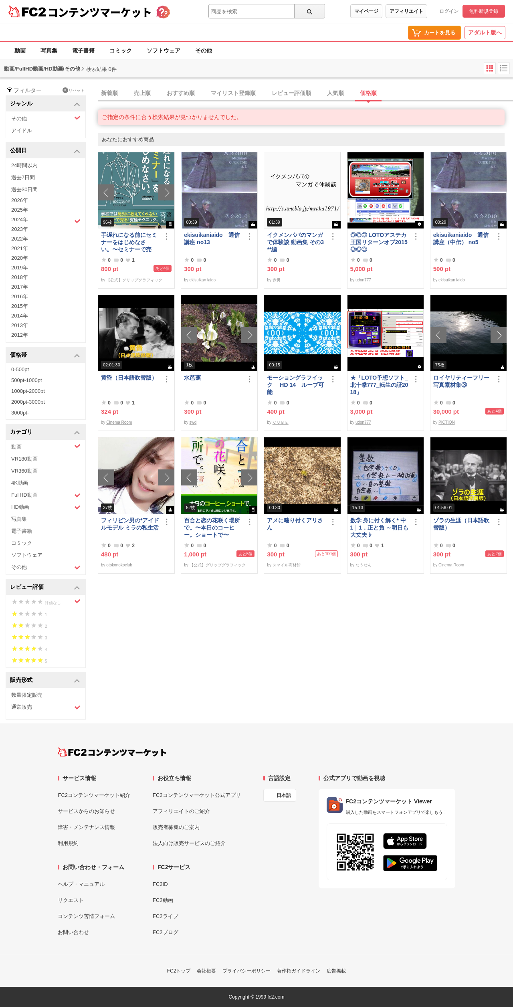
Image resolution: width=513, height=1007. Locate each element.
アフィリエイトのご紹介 (181, 811)
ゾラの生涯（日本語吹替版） (461, 524)
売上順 (142, 93)
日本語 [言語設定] (284, 795)
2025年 (19, 210)
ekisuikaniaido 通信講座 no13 (211, 238)
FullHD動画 (46, 495)
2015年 (19, 306)
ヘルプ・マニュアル (81, 884)
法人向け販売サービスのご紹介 (189, 843)
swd (193, 422)
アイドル (21, 130)
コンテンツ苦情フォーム (86, 916)
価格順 (368, 93)
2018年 (19, 277)
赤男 (277, 280)
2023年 (19, 229)
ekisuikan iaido (203, 280)
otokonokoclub (119, 565)
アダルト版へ (485, 32)
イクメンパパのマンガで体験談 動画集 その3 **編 (295, 242)
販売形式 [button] (45, 680)
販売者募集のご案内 (176, 827)
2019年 (19, 268)
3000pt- (20, 413)
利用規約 (68, 843)
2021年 (19, 248)
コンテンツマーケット (100, 12)
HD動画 (46, 507)
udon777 (363, 280)
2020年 (19, 258)
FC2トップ (179, 971)
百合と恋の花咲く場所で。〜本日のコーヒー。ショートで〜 (212, 527)
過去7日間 (23, 177)
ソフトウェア (163, 50)
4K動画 (19, 483)
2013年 (19, 325)
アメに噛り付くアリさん (295, 524)
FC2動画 (163, 900)
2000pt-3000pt (28, 402)
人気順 (335, 93)
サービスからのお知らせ (86, 811)
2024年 (46, 220)
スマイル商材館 (287, 565)
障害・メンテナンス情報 (86, 827)
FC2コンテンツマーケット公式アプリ (197, 795)
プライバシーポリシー (246, 971)
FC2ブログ (165, 932)
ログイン (448, 11)
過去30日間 (24, 189)
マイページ (366, 11)
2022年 (19, 239)
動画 (20, 50)
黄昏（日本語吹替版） (129, 377)
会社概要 (206, 971)
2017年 (19, 287)
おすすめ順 (181, 93)
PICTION (446, 422)
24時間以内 (24, 165)
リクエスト (71, 900)
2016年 (19, 296)
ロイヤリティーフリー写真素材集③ (461, 381)
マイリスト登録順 (233, 93)
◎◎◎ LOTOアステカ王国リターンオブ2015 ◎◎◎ (379, 242)
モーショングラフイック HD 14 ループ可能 (295, 384)
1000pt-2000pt (28, 391)
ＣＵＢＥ (281, 422)
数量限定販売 (26, 695)
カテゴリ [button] (45, 432)
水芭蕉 (192, 377)
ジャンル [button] (45, 104)
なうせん (363, 565)
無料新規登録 (483, 11)
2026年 (19, 200)
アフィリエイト (406, 11)
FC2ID (160, 884)
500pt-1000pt (26, 380)
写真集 (48, 50)
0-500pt (20, 369)
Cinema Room (119, 422)
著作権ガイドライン (298, 971)
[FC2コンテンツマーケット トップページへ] (112, 752)
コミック (120, 50)
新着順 (109, 93)
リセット (74, 90)
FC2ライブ (165, 916)
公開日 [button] (45, 151)
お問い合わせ (73, 932)
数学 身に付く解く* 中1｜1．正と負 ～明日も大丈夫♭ (379, 527)
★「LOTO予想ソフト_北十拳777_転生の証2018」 (379, 384)
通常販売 (46, 707)
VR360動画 (24, 471)
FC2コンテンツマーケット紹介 (94, 795)
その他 (203, 50)
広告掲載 (336, 971)
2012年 (19, 335)
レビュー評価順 (291, 93)
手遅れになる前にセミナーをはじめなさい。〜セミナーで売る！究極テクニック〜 (129, 242)
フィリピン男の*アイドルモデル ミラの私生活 (130, 524)
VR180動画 (24, 459)
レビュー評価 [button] (45, 587)
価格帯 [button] (45, 355)
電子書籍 (83, 50)
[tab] (305, 93)
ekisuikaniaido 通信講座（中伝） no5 (461, 238)
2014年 (19, 316)
